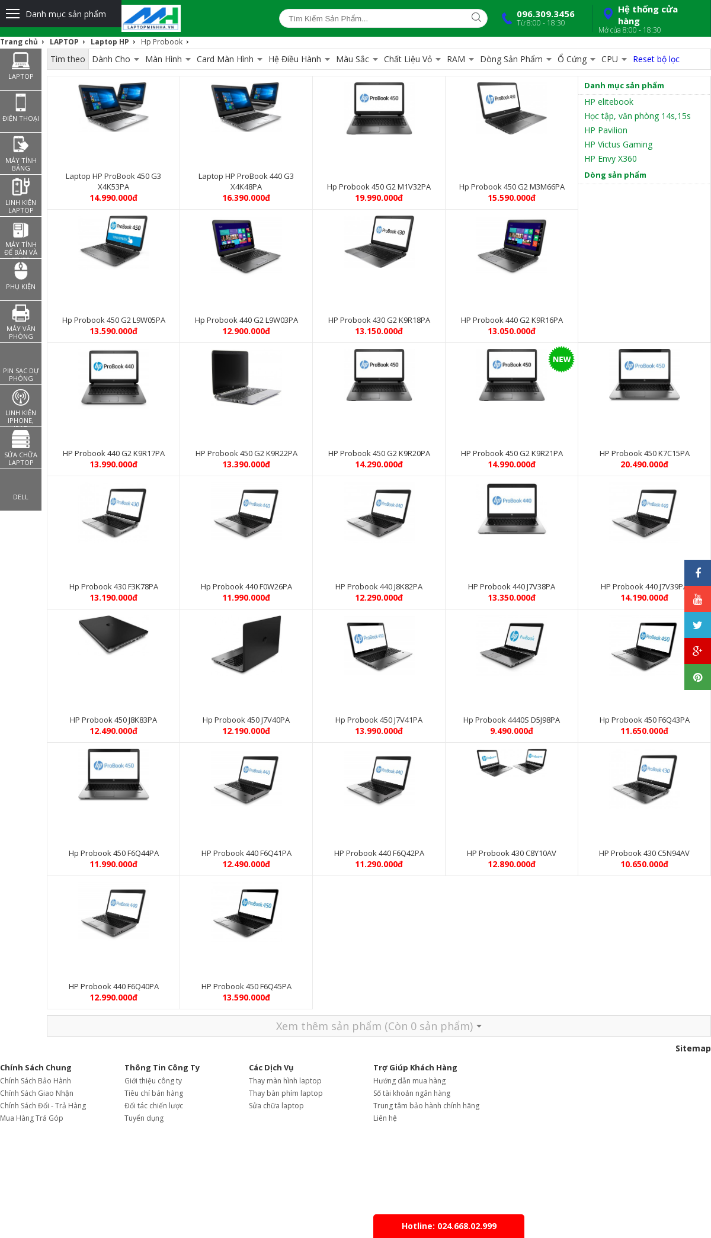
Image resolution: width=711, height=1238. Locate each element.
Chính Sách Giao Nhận (36, 1093)
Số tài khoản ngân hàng (411, 1093)
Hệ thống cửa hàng (650, 19)
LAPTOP (64, 42)
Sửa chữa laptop (276, 1106)
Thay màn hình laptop (285, 1081)
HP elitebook (608, 101)
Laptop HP (110, 42)
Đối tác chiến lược (153, 1106)
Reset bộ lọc (656, 59)
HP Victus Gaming (618, 144)
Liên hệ (385, 1118)
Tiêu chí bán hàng (153, 1093)
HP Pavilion (605, 130)
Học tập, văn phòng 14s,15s (637, 115)
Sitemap (693, 1048)
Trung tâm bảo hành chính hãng (426, 1106)
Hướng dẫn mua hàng (409, 1081)
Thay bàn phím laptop (286, 1093)
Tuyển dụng (144, 1118)
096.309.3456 (536, 18)
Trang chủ (19, 42)
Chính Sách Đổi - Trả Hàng (43, 1106)
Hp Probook (161, 42)
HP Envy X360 (610, 158)
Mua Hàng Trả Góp (31, 1118)
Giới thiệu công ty (153, 1081)
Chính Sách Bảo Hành (35, 1081)
